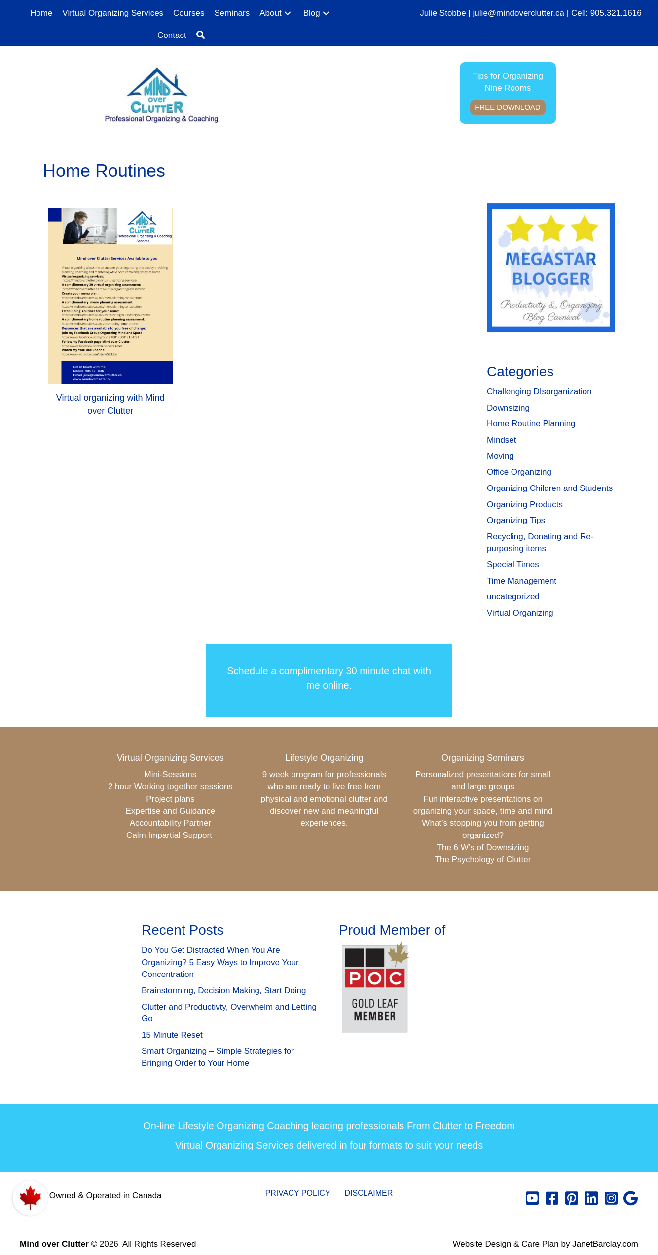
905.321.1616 (616, 13)
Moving (500, 456)
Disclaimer (369, 1193)
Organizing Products (525, 504)
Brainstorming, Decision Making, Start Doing (224, 990)
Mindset (501, 440)
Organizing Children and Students (550, 488)
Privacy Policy (297, 1193)
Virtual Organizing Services (170, 758)
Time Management (521, 581)
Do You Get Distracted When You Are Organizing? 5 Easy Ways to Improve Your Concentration (220, 962)
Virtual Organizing (520, 613)
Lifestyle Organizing (324, 758)
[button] (287, 13)
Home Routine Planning (531, 423)
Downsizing (508, 408)
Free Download (508, 107)
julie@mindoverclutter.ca (518, 13)
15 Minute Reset (172, 1035)
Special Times (513, 564)
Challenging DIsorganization (539, 391)
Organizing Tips (516, 520)
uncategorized (513, 596)
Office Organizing (519, 472)
